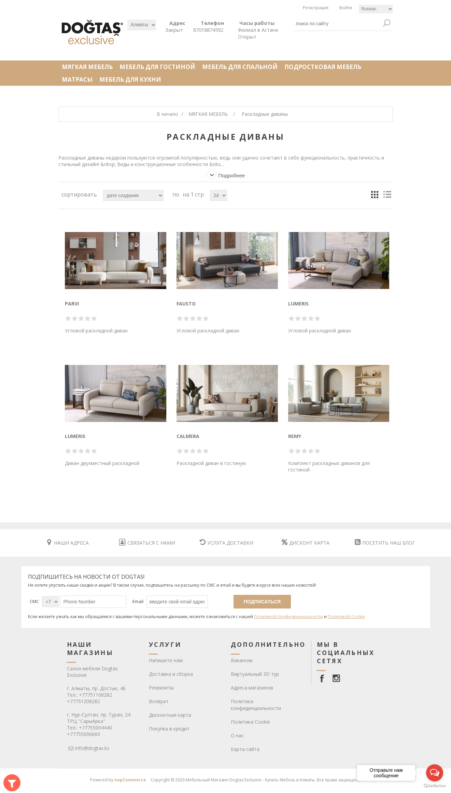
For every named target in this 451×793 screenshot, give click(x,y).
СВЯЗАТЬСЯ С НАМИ (147, 542)
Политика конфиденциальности (256, 704)
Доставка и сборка (171, 674)
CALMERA (188, 436)
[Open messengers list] (434, 772)
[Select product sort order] (133, 195)
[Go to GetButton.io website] (435, 786)
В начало (167, 114)
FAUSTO (186, 303)
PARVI (72, 303)
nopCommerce (130, 780)
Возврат (159, 701)
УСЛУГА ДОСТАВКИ (226, 542)
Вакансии (242, 660)
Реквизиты (161, 687)
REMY (294, 436)
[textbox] (337, 23)
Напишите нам (166, 660)
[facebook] (323, 678)
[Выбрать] (141, 24)
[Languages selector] (376, 9)
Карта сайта (245, 749)
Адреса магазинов (252, 687)
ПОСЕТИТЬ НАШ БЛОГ (385, 542)
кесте (375, 194)
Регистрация (315, 8)
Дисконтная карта (170, 715)
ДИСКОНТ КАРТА (305, 542)
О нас (237, 735)
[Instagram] (336, 678)
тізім (387, 194)
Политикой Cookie (346, 616)
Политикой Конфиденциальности (288, 616)
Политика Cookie (250, 722)
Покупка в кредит (169, 728)
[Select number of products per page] (218, 195)
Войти (345, 8)
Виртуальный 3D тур (255, 674)
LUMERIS (298, 303)
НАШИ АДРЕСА (68, 542)
